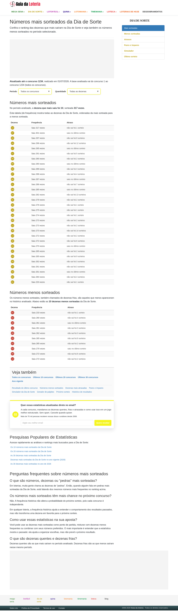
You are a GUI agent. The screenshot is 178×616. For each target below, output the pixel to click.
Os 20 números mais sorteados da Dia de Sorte (31, 451)
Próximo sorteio (63, 392)
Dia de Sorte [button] (36, 12)
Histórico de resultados (82, 392)
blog (106, 599)
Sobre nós (14, 608)
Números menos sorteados (51, 388)
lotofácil (26, 599)
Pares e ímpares (96, 388)
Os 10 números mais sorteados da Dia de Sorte (31, 447)
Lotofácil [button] (53, 12)
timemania (82, 599)
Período (13, 91)
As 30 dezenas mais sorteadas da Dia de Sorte (30, 455)
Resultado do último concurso (25, 388)
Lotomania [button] (80, 12)
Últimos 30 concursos (88, 377)
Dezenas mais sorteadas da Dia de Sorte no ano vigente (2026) (37, 460)
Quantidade (60, 91)
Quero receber (103, 423)
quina (52, 599)
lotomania (68, 599)
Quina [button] (67, 12)
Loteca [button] (112, 12)
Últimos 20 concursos (65, 377)
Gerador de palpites (45, 392)
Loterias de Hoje (129, 12)
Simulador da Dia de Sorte (23, 392)
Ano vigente (17, 381)
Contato (62, 608)
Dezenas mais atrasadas (76, 388)
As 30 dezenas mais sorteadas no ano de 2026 (30, 464)
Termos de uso (49, 608)
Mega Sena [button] (18, 12)
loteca (93, 599)
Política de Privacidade (31, 608)
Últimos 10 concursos (43, 377)
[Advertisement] (62, 58)
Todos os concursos (21, 377)
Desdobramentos (152, 12)
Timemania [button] (97, 12)
